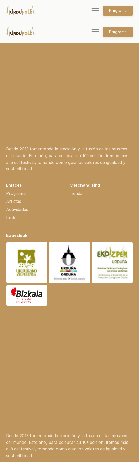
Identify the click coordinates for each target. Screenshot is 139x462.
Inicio (11, 140)
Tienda (76, 116)
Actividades (17, 132)
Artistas (13, 124)
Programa (118, 10)
